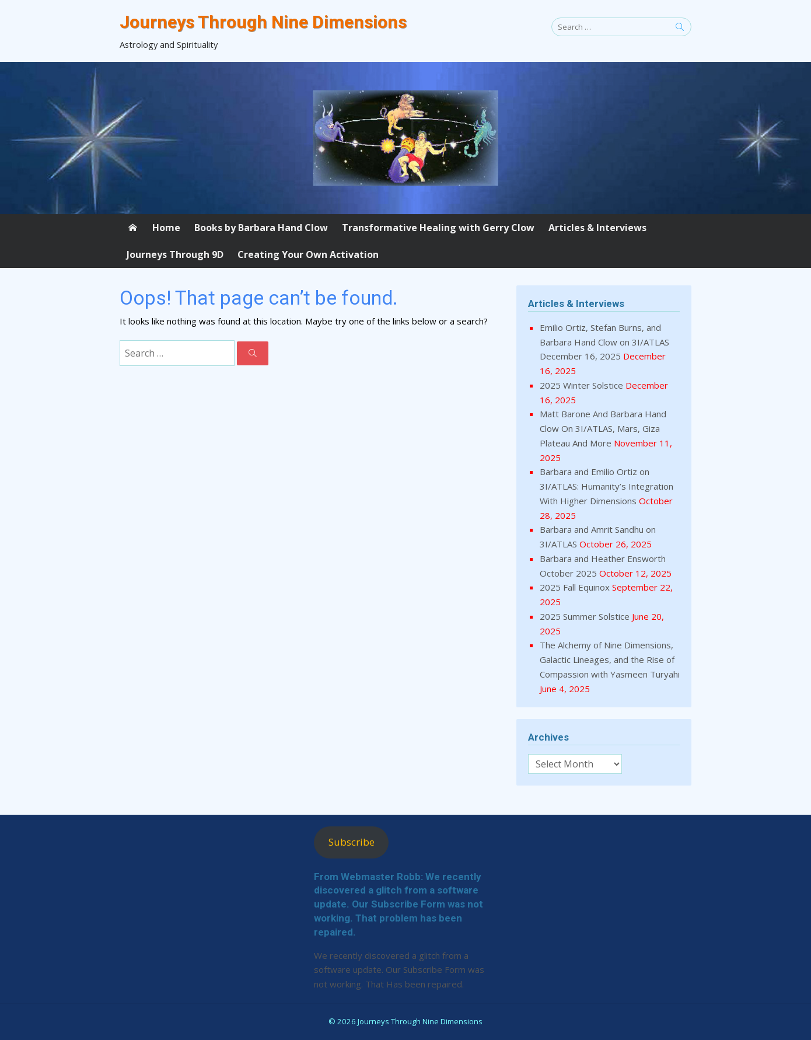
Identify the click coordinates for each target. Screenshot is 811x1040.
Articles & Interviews (597, 227)
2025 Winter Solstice (581, 385)
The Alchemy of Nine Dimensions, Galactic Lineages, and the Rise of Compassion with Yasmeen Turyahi (610, 659)
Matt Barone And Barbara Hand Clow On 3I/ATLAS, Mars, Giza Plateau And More (603, 428)
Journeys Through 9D (175, 254)
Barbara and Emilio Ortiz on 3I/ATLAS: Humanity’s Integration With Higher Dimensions (606, 486)
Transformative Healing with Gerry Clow (438, 227)
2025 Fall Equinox (575, 587)
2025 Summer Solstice (585, 616)
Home (166, 227)
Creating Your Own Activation (308, 254)
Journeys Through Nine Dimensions (263, 22)
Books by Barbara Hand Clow (261, 227)
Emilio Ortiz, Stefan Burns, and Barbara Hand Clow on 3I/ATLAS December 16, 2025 (604, 342)
